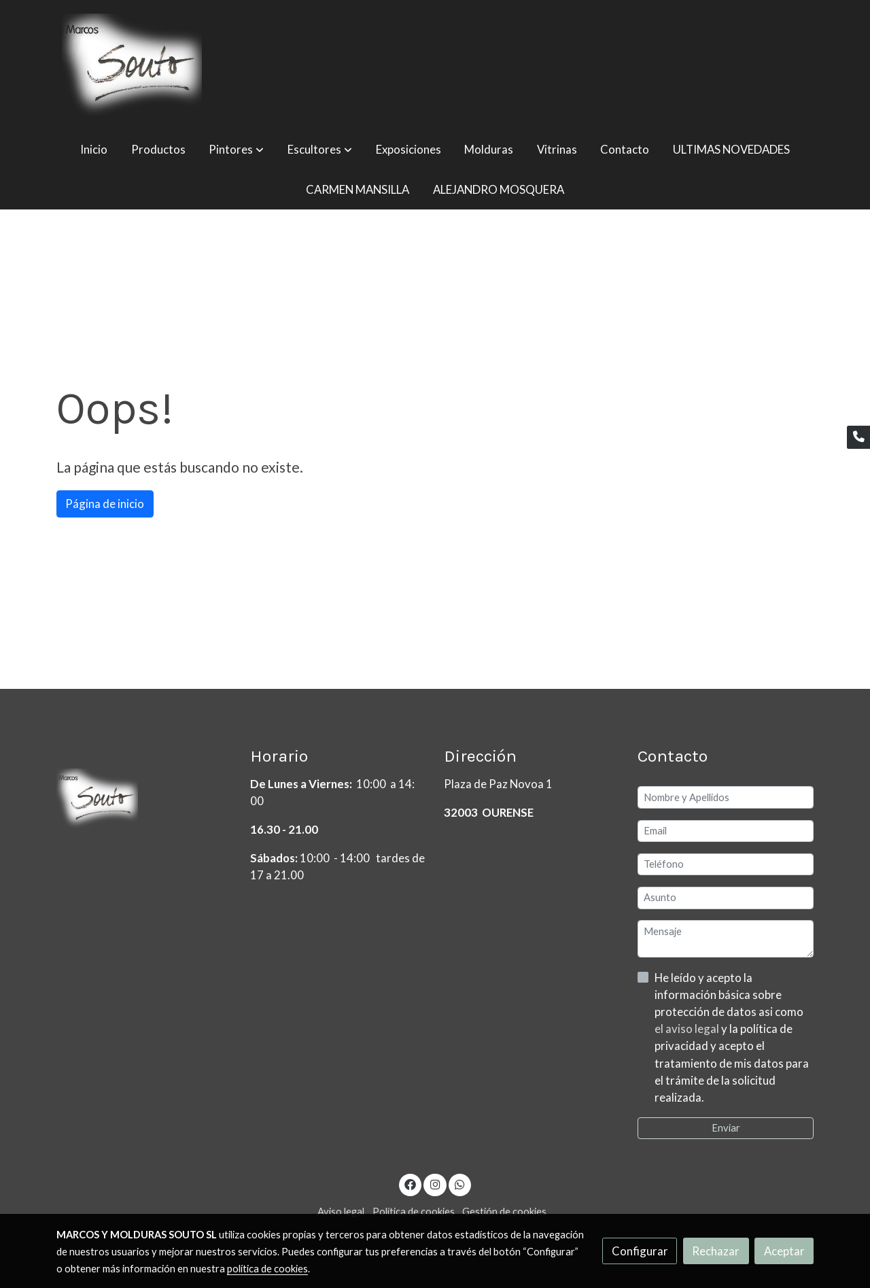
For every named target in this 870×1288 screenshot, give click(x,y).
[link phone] (858, 437)
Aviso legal (340, 1211)
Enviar (726, 1128)
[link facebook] (410, 1183)
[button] (236, 149)
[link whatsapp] (460, 1183)
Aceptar (784, 1251)
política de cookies (267, 1268)
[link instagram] (435, 1183)
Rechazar (716, 1251)
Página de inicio (104, 503)
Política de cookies (413, 1211)
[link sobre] (144, 801)
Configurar (640, 1251)
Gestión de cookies (504, 1211)
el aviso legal (688, 1028)
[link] (132, 65)
